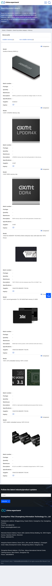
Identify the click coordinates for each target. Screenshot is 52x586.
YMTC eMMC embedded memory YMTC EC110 (16, 439)
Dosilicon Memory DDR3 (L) (10, 54)
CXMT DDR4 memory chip (10, 181)
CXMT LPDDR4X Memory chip (11, 119)
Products (9, 30)
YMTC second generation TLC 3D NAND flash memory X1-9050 (20, 310)
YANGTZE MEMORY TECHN (22, 298)
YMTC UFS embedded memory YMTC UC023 (15, 374)
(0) (9, 41)
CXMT (15, 169)
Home (4, 30)
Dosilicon (16, 107)
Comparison (45, 49)
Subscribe (4, 521)
